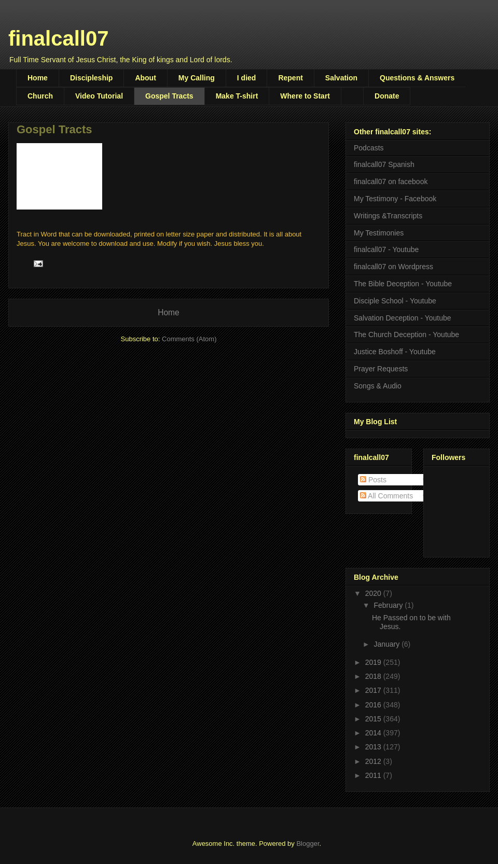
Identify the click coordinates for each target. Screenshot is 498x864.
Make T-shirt (237, 96)
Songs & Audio (378, 386)
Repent (290, 78)
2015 (374, 719)
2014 (374, 733)
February (389, 605)
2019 (374, 662)
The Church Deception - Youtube (406, 334)
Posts (373, 480)
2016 (374, 705)
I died (246, 78)
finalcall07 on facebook (390, 181)
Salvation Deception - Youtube (402, 318)
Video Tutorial (99, 96)
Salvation (341, 78)
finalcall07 (58, 38)
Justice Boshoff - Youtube (395, 351)
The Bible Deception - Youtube (403, 284)
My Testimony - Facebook (395, 198)
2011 (374, 775)
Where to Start (305, 96)
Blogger (307, 843)
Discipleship (91, 78)
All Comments (386, 496)
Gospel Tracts (169, 96)
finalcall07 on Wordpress (393, 266)
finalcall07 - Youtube (386, 249)
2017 (374, 690)
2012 (374, 761)
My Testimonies (379, 233)
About (145, 78)
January (388, 644)
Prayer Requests (381, 369)
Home (37, 78)
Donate (387, 96)
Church (40, 96)
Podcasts (369, 148)
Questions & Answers (417, 78)
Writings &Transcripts (388, 216)
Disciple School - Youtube (395, 301)
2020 (374, 593)
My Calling (196, 78)
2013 (374, 747)
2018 (374, 676)
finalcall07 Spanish (384, 164)
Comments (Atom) (189, 339)
